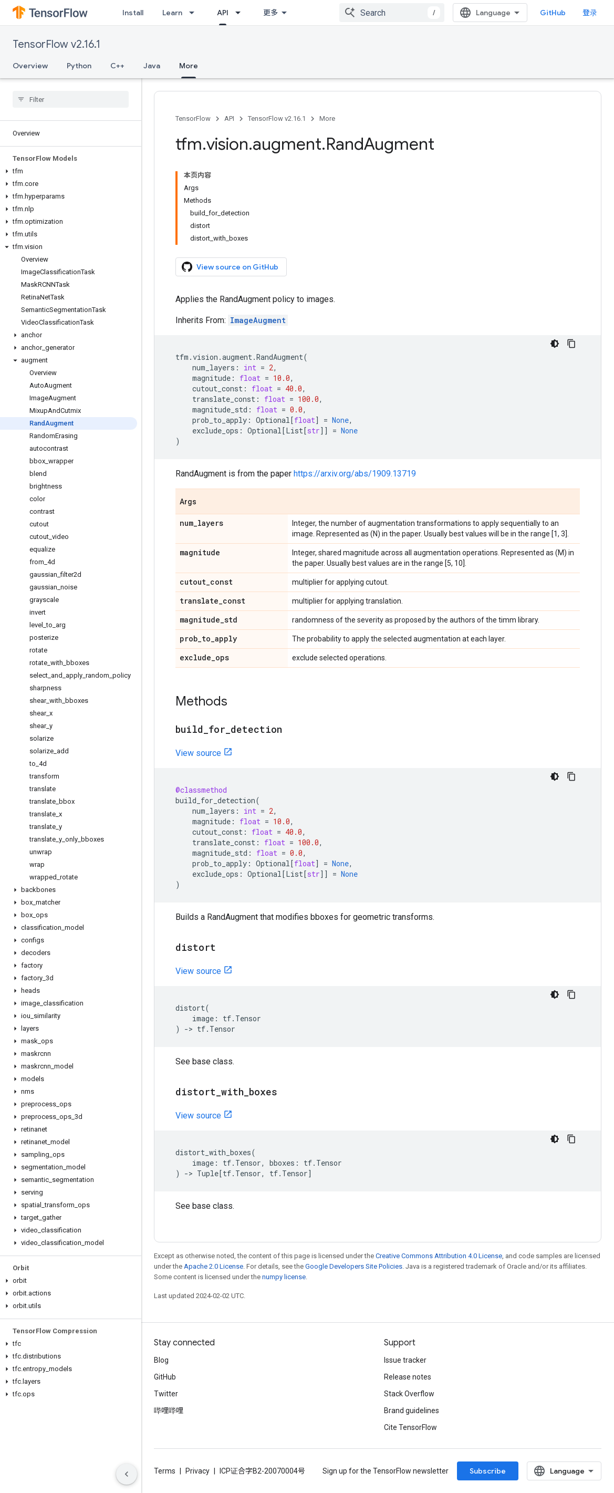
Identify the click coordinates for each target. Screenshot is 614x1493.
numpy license (284, 1277)
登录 (589, 12)
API (229, 118)
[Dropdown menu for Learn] (194, 12)
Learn (172, 12)
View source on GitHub (230, 267)
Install (132, 12)
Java (151, 65)
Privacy (197, 1471)
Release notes (407, 1377)
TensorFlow (193, 118)
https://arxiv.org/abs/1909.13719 (355, 474)
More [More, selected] (188, 65)
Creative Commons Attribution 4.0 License (439, 1256)
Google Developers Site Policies (353, 1266)
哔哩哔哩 (168, 1410)
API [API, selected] (222, 12)
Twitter (166, 1394)
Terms (164, 1471)
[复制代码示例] (571, 343)
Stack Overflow (409, 1394)
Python (79, 65)
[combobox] (391, 12)
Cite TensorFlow (410, 1427)
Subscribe (488, 1471)
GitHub (553, 12)
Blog (161, 1360)
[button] (68, 171)
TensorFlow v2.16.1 (56, 44)
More (327, 118)
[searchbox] (71, 99)
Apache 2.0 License (213, 1266)
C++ (117, 65)
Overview (30, 65)
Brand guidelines (411, 1410)
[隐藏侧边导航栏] (126, 1474)
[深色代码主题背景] (554, 343)
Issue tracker (405, 1360)
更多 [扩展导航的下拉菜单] (270, 12)
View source (198, 753)
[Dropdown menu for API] (241, 12)
